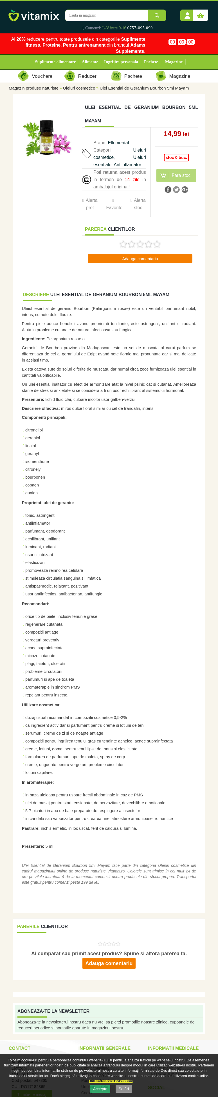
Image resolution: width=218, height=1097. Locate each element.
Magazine (174, 62)
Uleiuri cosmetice (79, 88)
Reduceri (88, 76)
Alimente (90, 62)
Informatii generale (104, 1048)
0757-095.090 (140, 28)
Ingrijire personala (121, 62)
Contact (19, 1048)
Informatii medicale (173, 1048)
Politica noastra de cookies (111, 1081)
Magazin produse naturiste (34, 88)
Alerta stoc (140, 204)
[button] (187, 13)
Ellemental (118, 142)
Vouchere (42, 76)
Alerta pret (92, 204)
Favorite (114, 207)
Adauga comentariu (140, 259)
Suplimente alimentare (55, 62)
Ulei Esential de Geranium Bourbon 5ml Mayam (144, 88)
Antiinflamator (127, 164)
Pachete (151, 62)
